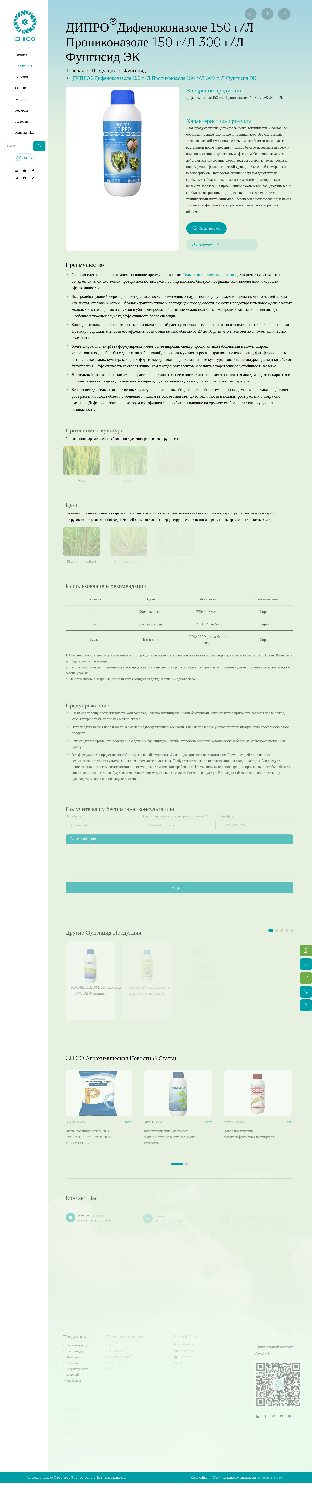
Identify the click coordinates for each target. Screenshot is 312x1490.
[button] (270, 930)
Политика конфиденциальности (234, 1477)
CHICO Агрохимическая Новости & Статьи (121, 1058)
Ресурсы (21, 110)
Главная (21, 55)
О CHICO (23, 88)
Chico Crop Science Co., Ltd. (75, 1477)
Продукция (23, 66)
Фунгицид (134, 71)
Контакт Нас (24, 132)
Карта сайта (199, 1477)
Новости (21, 121)
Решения (21, 77)
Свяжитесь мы (206, 228)
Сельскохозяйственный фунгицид (210, 274)
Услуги (20, 99)
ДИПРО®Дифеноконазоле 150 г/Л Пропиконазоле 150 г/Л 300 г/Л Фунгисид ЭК (164, 78)
